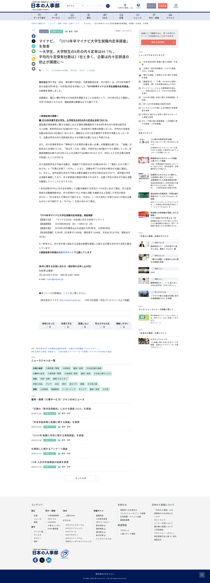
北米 (57, 384)
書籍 (35, 389)
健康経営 (100, 516)
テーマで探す (40, 16)
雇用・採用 (78, 368)
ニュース (138, 16)
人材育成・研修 (71, 374)
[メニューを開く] (176, 6)
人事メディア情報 (127, 534)
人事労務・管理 (52, 368)
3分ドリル (52, 519)
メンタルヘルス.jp (103, 539)
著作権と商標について (163, 527)
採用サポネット (66, 252)
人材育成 (66, 368)
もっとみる (81, 478)
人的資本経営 (101, 519)
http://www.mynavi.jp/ (71, 300)
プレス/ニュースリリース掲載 (132, 513)
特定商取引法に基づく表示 (165, 536)
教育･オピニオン (60, 379)
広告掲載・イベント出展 (130, 517)
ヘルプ (157, 517)
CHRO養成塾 (53, 529)
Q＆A (104, 16)
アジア (49, 384)
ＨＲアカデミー (71, 535)
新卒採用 (74, 71)
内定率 (82, 71)
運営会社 (158, 540)
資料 (89, 16)
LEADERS (52, 522)
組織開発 (55, 389)
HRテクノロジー (103, 522)
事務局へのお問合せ (128, 510)
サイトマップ (159, 520)
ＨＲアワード (71, 532)
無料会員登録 (157, 42)
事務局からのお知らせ (163, 513)
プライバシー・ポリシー (164, 533)
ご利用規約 (159, 530)
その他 (105, 389)
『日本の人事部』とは (163, 510)
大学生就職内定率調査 (60, 71)
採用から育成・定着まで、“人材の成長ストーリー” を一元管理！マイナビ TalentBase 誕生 (71, 352)
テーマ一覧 (38, 532)
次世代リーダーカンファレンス (78, 541)
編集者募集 (125, 520)
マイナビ (46, 71)
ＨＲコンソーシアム (73, 538)
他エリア (73, 384)
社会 (35, 379)
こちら (67, 293)
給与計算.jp (101, 535)
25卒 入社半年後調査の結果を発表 (156, 104)
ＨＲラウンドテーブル (74, 525)
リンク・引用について (163, 523)
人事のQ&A (70, 516)
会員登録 (162, 6)
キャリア (82, 389)
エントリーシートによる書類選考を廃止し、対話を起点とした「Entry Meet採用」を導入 (159, 90)
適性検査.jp (101, 529)
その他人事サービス (102, 374)
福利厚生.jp (101, 532)
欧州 (64, 384)
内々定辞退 (91, 71)
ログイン (151, 6)
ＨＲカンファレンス (73, 528)
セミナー (72, 16)
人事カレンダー (54, 525)
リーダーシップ (68, 389)
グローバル (37, 384)
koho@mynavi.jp (56, 279)
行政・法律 (45, 379)
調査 (82, 384)
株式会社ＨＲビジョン (105, 574)
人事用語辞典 (53, 516)
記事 (121, 16)
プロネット (125, 530)
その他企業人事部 (93, 368)
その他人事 (92, 384)
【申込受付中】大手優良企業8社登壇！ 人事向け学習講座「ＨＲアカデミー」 (65, 349)
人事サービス (57, 31)
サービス (56, 16)
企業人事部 (37, 368)
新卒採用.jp (101, 525)
